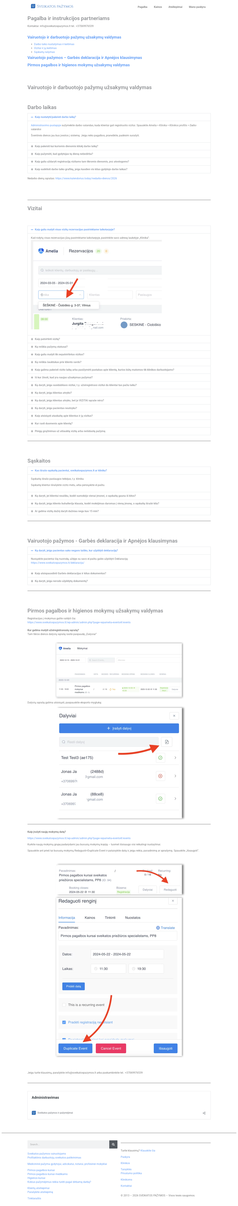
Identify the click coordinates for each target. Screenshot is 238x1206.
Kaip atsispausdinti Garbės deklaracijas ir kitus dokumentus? (70, 573)
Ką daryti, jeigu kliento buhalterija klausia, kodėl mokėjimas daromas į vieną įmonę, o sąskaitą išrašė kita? (97, 503)
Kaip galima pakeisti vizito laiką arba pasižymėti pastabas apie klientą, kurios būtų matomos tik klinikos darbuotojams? (104, 369)
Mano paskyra (197, 6)
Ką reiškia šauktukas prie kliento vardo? (58, 362)
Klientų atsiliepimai (38, 1188)
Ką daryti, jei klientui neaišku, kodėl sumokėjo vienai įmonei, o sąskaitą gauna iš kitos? (85, 495)
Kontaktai (126, 1185)
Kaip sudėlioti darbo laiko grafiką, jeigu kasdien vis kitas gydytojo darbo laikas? (81, 169)
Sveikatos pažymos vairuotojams (46, 1153)
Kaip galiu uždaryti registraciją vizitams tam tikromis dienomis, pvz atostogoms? (82, 161)
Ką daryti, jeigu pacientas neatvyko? (56, 408)
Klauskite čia (148, 1150)
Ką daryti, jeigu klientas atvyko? (53, 392)
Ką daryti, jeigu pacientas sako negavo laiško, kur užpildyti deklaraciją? (76, 550)
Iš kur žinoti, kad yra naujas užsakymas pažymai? (64, 377)
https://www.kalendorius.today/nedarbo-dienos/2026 (86, 178)
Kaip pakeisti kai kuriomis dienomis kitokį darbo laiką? (66, 146)
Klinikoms (126, 1179)
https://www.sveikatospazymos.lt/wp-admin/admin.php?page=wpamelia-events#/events (79, 622)
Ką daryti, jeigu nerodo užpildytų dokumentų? (61, 581)
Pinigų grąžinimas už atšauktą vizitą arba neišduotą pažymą (70, 431)
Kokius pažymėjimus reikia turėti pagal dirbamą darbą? (59, 1181)
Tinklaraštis (34, 1198)
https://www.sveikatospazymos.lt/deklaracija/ (57, 562)
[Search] (113, 1144)
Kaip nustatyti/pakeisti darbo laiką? (55, 117)
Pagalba (142, 6)
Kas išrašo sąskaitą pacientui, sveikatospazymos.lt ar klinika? (71, 470)
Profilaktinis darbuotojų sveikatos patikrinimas (54, 1157)
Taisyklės (126, 1169)
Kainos (158, 6)
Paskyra (125, 1156)
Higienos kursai (36, 1178)
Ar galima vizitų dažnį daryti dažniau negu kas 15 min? (67, 511)
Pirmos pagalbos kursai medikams (47, 1174)
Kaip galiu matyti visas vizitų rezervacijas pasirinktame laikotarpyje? (75, 229)
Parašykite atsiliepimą (40, 1192)
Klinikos (125, 1163)
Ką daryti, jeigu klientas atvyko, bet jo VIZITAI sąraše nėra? (69, 400)
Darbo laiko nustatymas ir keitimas (54, 44)
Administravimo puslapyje (46, 125)
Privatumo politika (131, 1173)
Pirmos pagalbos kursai (41, 1170)
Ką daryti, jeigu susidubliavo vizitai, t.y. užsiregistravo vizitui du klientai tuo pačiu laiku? (86, 385)
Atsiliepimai (175, 6)
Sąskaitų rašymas (44, 52)
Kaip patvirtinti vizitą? (47, 339)
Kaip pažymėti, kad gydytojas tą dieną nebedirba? (64, 153)
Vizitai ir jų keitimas (45, 48)
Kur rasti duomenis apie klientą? (54, 423)
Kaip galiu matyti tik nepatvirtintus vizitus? (59, 354)
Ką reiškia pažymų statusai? (51, 346)
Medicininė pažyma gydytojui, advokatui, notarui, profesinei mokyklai (67, 1164)
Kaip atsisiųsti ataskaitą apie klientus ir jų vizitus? (64, 415)
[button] (119, 117)
